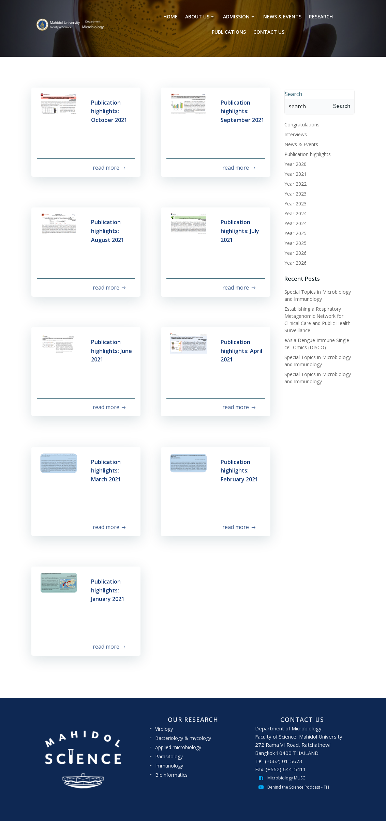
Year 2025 (294, 232)
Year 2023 (294, 192)
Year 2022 (294, 183)
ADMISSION (239, 16)
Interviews (294, 133)
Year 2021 (294, 173)
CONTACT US (269, 31)
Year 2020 (294, 163)
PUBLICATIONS (229, 31)
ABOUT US (200, 16)
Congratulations (300, 123)
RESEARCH (321, 16)
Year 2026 (294, 252)
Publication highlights (306, 153)
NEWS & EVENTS (283, 16)
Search (291, 93)
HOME (171, 16)
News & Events (299, 143)
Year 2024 (294, 212)
